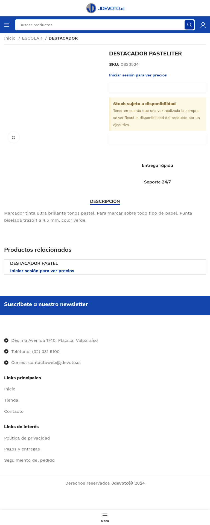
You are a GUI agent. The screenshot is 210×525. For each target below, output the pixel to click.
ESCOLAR (33, 38)
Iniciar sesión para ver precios (138, 75)
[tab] (105, 201)
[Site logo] (105, 7)
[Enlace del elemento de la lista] (105, 389)
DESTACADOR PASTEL (34, 263)
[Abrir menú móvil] (6, 24)
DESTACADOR (63, 38)
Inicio (10, 38)
